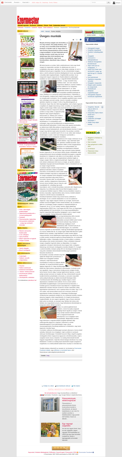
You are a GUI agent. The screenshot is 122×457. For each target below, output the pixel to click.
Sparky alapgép (24, 248)
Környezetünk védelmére (26, 221)
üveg (47, 355)
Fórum (46, 25)
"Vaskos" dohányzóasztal (26, 271)
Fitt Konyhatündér (74, 27)
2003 (42, 31)
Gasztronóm (64, 27)
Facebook (27, 27)
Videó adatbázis (48, 27)
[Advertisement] (61, 11)
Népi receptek (92, 142)
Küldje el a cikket (48, 386)
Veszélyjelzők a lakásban (26, 277)
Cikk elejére (75, 386)
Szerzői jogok (60, 452)
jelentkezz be (32, 280)
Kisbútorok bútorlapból (26, 269)
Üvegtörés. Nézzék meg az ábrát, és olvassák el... (93, 109)
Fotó (50, 25)
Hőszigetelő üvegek (94, 48)
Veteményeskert (24, 56)
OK (108, 2)
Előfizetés (20, 27)
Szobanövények (24, 97)
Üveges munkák (24, 240)
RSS (76, 452)
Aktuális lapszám (23, 25)
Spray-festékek (23, 236)
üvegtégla (91, 116)
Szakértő (34, 27)
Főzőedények (92, 89)
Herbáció (56, 27)
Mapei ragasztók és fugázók (27, 238)
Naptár (40, 27)
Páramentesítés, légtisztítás (27, 219)
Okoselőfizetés (23, 79)
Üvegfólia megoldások (94, 50)
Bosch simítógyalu (24, 250)
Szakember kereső (59, 25)
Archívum (33, 25)
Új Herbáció (91, 148)
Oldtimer (40, 25)
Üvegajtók (91, 56)
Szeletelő (22, 217)
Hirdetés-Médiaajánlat (41, 452)
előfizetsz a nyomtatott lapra (62, 350)
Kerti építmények (93, 77)
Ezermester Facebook (86, 452)
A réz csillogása (24, 234)
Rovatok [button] (17, 2)
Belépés (118, 3)
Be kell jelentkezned (51, 393)
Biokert (21, 34)
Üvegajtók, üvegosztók (94, 83)
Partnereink (69, 452)
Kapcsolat (31, 452)
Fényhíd (21, 266)
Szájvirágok (22, 256)
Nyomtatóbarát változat (62, 386)
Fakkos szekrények (25, 268)
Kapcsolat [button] (26, 2)
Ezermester (8, 2)
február (47, 31)
